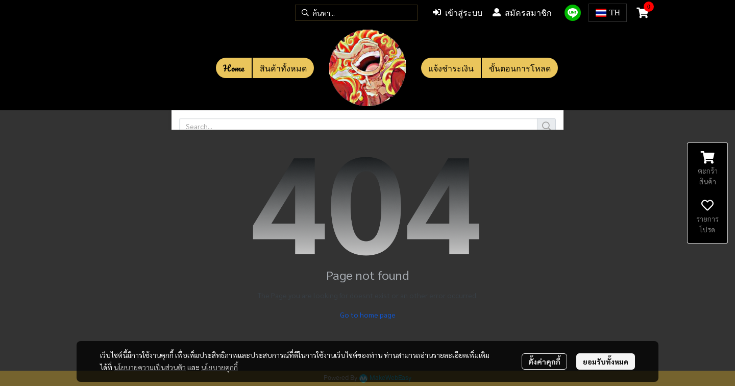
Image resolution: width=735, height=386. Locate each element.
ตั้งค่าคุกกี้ (544, 361)
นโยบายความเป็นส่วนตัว (150, 367)
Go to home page (368, 314)
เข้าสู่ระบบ (457, 12)
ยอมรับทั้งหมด (605, 361)
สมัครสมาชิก (522, 12)
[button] (356, 12)
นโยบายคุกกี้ (219, 367)
